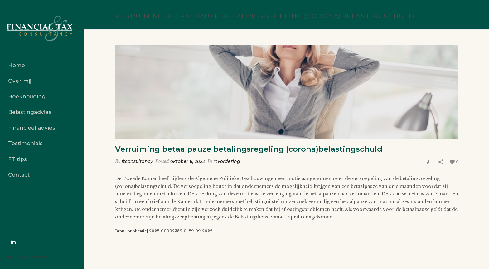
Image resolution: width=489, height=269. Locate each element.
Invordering (226, 161)
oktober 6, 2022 (187, 161)
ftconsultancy (137, 161)
